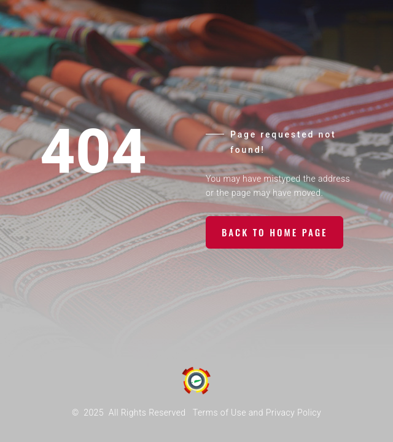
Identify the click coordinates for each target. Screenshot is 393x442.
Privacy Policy (293, 412)
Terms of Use (219, 412)
